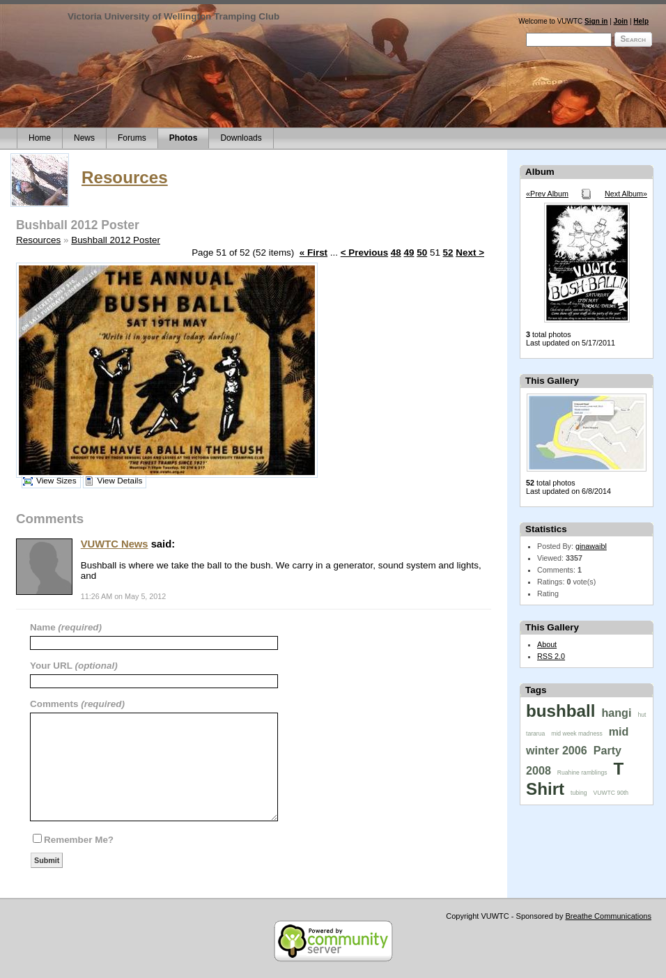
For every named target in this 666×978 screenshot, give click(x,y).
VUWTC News (114, 544)
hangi (616, 712)
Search (633, 39)
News (84, 138)
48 (396, 252)
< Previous (364, 252)
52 (448, 252)
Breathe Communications (608, 916)
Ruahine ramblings (582, 772)
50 (422, 252)
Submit (46, 860)
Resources (125, 177)
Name (44, 627)
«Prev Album (547, 193)
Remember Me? (79, 840)
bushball (560, 710)
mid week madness (577, 733)
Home (40, 138)
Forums (132, 138)
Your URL (52, 665)
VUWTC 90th (611, 792)
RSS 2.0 (551, 656)
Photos (183, 138)
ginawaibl (591, 546)
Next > (470, 252)
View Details (120, 481)
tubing (579, 792)
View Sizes (56, 481)
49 (409, 252)
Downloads (240, 138)
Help (641, 21)
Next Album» (626, 193)
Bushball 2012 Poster (115, 240)
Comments (55, 704)
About (547, 644)
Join (621, 21)
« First (313, 252)
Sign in (595, 21)
